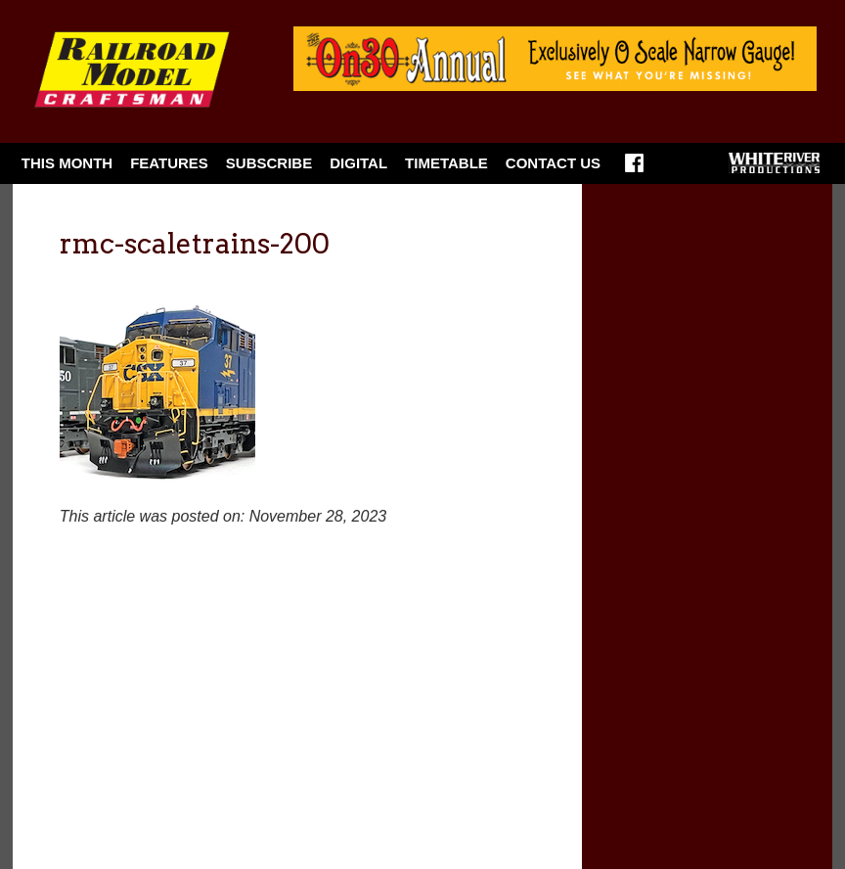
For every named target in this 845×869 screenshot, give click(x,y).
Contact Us (553, 163)
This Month (67, 163)
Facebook (634, 169)
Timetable (446, 163)
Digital (358, 163)
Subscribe (269, 163)
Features (169, 163)
